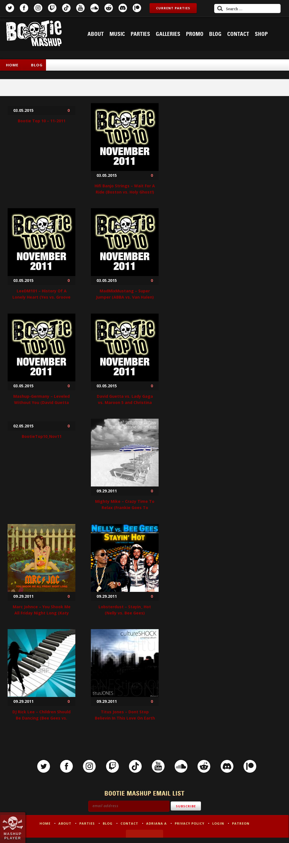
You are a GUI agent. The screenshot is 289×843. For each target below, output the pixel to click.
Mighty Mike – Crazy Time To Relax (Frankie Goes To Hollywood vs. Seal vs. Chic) (124, 507)
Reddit (108, 8)
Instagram (38, 8)
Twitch (52, 8)
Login (218, 829)
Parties (140, 34)
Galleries (168, 34)
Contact (238, 34)
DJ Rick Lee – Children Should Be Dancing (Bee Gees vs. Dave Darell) (41, 718)
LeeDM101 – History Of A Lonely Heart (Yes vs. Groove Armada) (41, 297)
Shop (261, 34)
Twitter (10, 8)
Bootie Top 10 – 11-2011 (41, 120)
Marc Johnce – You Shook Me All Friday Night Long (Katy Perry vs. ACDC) (42, 613)
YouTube (80, 8)
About (95, 34)
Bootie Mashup (34, 34)
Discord (123, 8)
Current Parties (173, 8)
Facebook (24, 8)
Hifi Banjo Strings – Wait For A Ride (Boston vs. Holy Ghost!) (125, 189)
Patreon (137, 8)
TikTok (66, 8)
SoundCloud (94, 8)
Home (12, 65)
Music (117, 34)
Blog (215, 34)
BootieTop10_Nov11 (42, 436)
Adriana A (156, 829)
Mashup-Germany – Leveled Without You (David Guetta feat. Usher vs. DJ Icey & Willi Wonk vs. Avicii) (41, 406)
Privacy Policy (189, 829)
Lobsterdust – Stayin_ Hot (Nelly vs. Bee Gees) (124, 610)
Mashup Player (13, 836)
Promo (194, 34)
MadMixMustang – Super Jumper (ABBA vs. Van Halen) (125, 294)
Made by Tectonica (144, 839)
